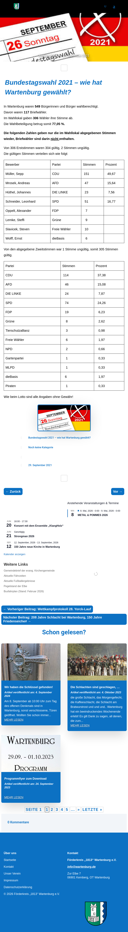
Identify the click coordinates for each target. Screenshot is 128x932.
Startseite (10, 860)
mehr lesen (13, 719)
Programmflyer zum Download (25, 778)
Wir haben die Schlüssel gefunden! (28, 687)
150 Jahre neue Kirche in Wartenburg (37, 546)
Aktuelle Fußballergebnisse (19, 581)
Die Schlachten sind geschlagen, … (95, 687)
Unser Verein (12, 873)
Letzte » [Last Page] (92, 809)
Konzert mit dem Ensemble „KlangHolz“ (38, 525)
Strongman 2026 (24, 536)
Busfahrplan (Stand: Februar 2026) (24, 591)
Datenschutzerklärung (18, 887)
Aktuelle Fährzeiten (15, 575)
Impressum (11, 880)
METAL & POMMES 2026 (93, 515)
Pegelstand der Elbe (15, 586)
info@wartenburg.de (81, 866)
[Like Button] (64, 67)
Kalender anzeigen (14, 554)
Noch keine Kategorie (40, 447)
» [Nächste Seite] (79, 809)
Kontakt (9, 866)
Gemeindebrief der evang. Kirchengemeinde (29, 570)
